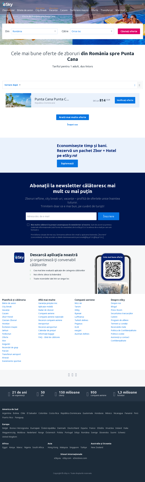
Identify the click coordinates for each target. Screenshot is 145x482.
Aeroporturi (43, 323)
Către (65, 31)
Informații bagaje (46, 333)
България (35, 428)
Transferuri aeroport (11, 354)
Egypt (5, 447)
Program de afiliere (119, 320)
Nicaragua (118, 413)
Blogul (114, 306)
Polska (60, 432)
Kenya (12, 447)
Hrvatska (109, 428)
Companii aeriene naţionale (50, 316)
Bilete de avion (25, 10)
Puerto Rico (7, 417)
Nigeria (27, 447)
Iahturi (5, 330)
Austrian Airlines (82, 333)
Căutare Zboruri (9, 320)
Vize (4, 340)
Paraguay (19, 417)
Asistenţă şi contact (120, 337)
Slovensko (104, 432)
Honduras (99, 413)
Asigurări (6, 344)
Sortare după (11, 84)
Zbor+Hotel (8, 10)
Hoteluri (5, 323)
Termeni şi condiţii (119, 323)
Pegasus (78, 323)
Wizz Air (78, 303)
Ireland (118, 428)
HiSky (77, 310)
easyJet (78, 330)
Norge (41, 432)
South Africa (38, 447)
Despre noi (116, 303)
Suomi (113, 432)
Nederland (31, 432)
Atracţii (5, 357)
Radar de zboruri (46, 310)
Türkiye (83, 447)
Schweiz (121, 432)
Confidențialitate (118, 340)
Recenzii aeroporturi (47, 327)
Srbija (76, 432)
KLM (77, 327)
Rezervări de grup (10, 347)
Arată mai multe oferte (72, 117)
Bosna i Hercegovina (19, 428)
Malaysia (64, 447)
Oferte (94, 10)
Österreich (50, 432)
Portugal (69, 432)
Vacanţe (53, 10)
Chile (23, 413)
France (92, 428)
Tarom (78, 306)
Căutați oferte (129, 31)
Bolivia (16, 413)
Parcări (5, 350)
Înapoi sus (72, 124)
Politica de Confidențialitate (123, 330)
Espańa (84, 428)
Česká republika (48, 428)
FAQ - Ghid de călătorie (49, 337)
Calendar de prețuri (47, 330)
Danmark (61, 428)
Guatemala (88, 413)
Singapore (74, 447)
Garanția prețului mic (47, 303)
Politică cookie (117, 333)
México (108, 413)
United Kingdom (9, 436)
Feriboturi (6, 333)
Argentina (6, 413)
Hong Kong (53, 447)
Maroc (20, 447)
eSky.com (67, 458)
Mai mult (120, 10)
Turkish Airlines (81, 320)
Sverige (94, 432)
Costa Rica (54, 413)
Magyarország (8, 432)
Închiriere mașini (79, 10)
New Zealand (97, 447)
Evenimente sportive (11, 361)
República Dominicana (71, 413)
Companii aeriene (46, 313)
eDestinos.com (80, 458)
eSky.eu (57, 458)
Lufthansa (79, 316)
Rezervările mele (118, 327)
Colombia (43, 413)
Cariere (114, 316)
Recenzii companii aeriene (50, 320)
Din (7, 31)
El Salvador (32, 413)
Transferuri (107, 10)
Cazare (64, 10)
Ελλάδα (100, 428)
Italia (125, 428)
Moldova (21, 432)
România (85, 432)
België (5, 428)
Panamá (128, 413)
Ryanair (78, 313)
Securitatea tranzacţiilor (122, 313)
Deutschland (73, 428)
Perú (136, 413)
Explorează (67, 163)
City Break (41, 10)
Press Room (116, 310)
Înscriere (108, 216)
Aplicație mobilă (45, 306)
